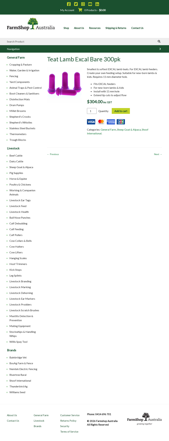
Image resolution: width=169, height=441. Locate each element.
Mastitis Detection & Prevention (21, 318)
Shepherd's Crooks (20, 116)
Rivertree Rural (17, 374)
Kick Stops (15, 269)
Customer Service (70, 415)
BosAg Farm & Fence (21, 363)
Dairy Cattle (16, 161)
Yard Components (19, 81)
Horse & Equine (18, 178)
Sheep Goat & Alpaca (21, 167)
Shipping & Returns (115, 27)
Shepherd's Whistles (20, 122)
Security (64, 426)
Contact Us (137, 27)
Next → (158, 154)
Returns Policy (68, 420)
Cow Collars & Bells (20, 240)
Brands (11, 350)
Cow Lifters (16, 252)
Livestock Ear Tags (20, 200)
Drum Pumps (16, 105)
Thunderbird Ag (18, 386)
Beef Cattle (15, 155)
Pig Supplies (16, 172)
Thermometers (17, 134)
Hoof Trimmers (18, 263)
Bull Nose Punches (19, 217)
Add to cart (120, 111)
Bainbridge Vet (18, 357)
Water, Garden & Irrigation (24, 70)
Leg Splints (15, 275)
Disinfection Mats (19, 99)
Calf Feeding (16, 229)
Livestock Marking (20, 287)
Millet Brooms (17, 110)
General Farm (16, 57)
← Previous (53, 154)
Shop (66, 27)
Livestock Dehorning (21, 292)
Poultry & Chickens (20, 184)
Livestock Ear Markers (22, 298)
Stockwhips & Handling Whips (22, 333)
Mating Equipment (20, 325)
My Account (67, 10)
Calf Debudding (18, 223)
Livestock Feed (17, 206)
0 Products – (92, 10)
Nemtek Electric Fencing (23, 369)
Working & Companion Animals (22, 192)
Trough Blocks (17, 139)
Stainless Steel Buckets (22, 128)
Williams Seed (17, 392)
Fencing (13, 76)
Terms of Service (69, 431)
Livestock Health (19, 211)
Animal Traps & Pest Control (25, 87)
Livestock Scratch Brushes (24, 310)
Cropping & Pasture (20, 64)
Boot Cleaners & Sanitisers (24, 93)
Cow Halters (16, 246)
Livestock (13, 148)
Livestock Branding (20, 281)
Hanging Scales (18, 258)
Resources (95, 27)
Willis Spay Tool (18, 341)
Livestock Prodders (20, 304)
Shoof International (20, 380)
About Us (79, 27)
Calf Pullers (15, 234)
